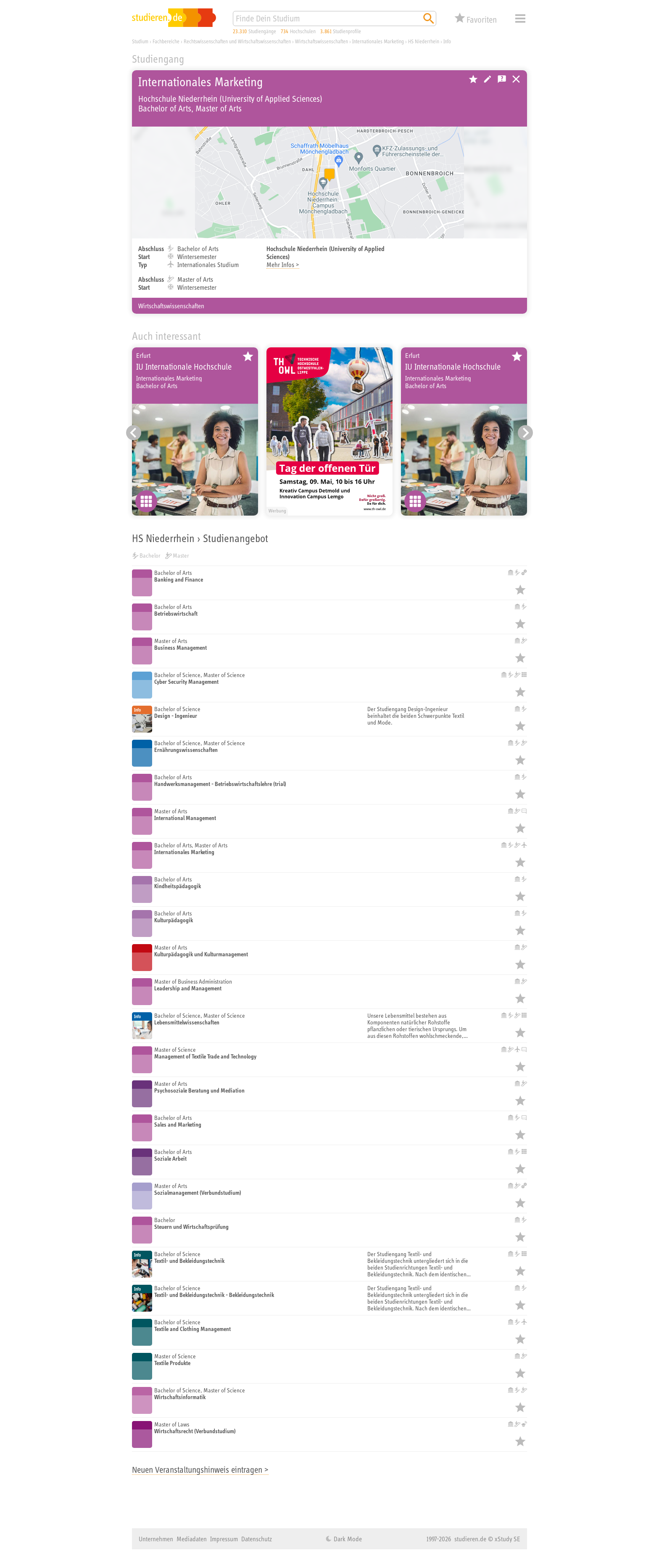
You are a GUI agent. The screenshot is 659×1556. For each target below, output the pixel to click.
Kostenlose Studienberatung (501, 79)
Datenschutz (256, 1539)
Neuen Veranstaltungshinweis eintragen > (200, 1469)
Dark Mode (347, 1539)
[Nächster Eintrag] (525, 433)
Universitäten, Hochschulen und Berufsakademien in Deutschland (516, 79)
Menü (520, 18)
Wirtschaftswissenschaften (171, 306)
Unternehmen (156, 1539)
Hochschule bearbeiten (487, 79)
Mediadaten (192, 1539)
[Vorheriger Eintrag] (134, 433)
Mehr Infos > (282, 264)
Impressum (224, 1539)
